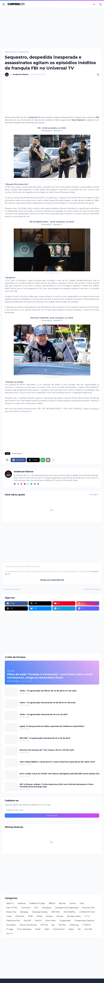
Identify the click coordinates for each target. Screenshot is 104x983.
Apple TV (10, 903)
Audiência (22, 903)
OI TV (87, 916)
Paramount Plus (13, 920)
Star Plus (62, 925)
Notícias (49, 916)
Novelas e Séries (74, 916)
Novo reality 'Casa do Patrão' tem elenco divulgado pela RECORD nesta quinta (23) (59, 773)
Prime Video (50, 920)
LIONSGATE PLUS (87, 912)
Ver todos (94, 495)
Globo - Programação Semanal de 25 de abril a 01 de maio (48, 702)
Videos (71, 929)
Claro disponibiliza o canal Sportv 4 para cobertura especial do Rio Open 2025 (57, 762)
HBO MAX (55, 912)
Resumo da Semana (28, 925)
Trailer (46, 929)
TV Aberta (86, 925)
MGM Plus (19, 916)
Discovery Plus (88, 908)
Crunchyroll (25, 908)
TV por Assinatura (24, 929)
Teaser (38, 929)
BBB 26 (52, 903)
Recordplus (11, 925)
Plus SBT (27, 920)
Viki (79, 929)
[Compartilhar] (97, 74)
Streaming (74, 925)
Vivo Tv (9, 933)
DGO (36, 908)
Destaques (46, 908)
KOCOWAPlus (69, 912)
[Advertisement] (52, 28)
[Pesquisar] (100, 4)
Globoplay (24, 912)
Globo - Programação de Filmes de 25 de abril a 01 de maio (48, 691)
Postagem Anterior (12, 589)
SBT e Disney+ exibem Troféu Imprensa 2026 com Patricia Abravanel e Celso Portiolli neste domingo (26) (56, 785)
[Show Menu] (3, 4)
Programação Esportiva (84, 920)
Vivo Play (88, 929)
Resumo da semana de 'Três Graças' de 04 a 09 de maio (47, 750)
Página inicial (10, 52)
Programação (23, 52)
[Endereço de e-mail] (52, 810)
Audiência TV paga (37, 903)
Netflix (39, 916)
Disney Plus (11, 912)
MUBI (30, 916)
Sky (53, 925)
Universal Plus (59, 929)
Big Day (62, 903)
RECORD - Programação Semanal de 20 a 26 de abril (45, 738)
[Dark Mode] (95, 4)
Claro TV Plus (11, 908)
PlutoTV (38, 920)
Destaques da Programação (67, 908)
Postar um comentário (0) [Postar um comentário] (52, 580)
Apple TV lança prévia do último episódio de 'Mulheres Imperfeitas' (52, 726)
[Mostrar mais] (53, 460)
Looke (9, 916)
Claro (82, 903)
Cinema (72, 903)
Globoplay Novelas (39, 912)
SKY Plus (44, 925)
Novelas (60, 916)
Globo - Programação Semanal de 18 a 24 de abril (43, 714)
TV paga (9, 929)
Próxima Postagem (92, 589)
